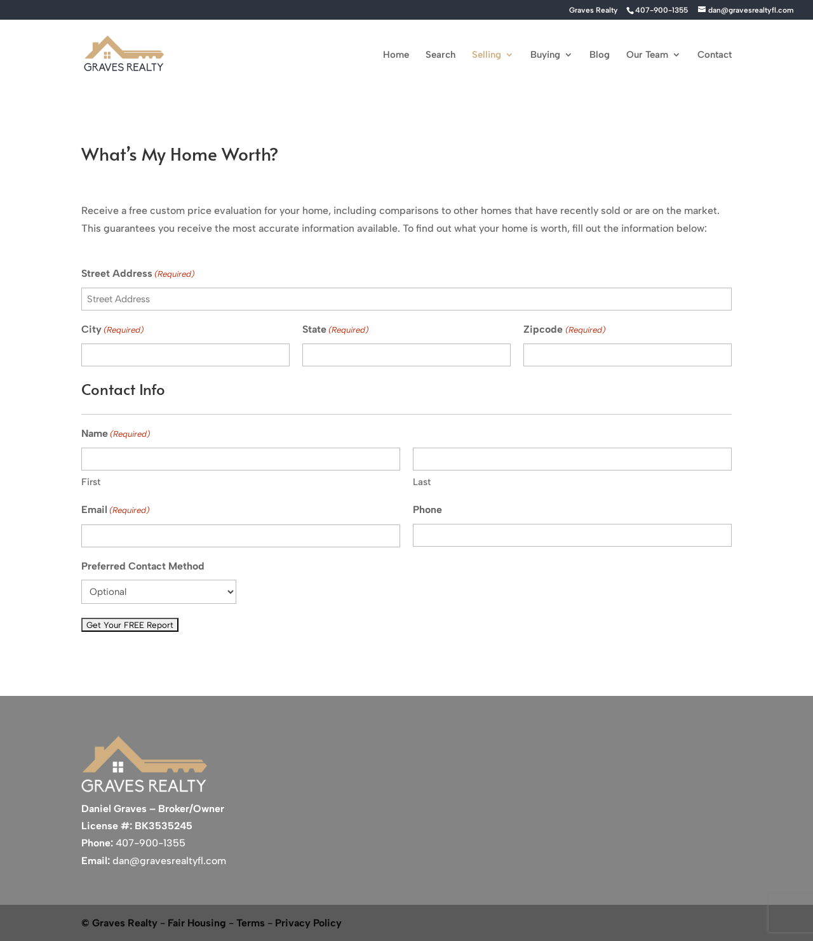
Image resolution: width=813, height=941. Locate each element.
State (335, 329)
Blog (599, 55)
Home (396, 55)
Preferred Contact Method (143, 566)
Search (440, 55)
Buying (545, 55)
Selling (486, 55)
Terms (250, 923)
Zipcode (564, 329)
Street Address (137, 274)
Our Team (647, 55)
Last (422, 482)
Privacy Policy (308, 923)
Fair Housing (197, 923)
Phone (427, 510)
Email (115, 510)
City (112, 329)
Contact (714, 55)
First (90, 482)
